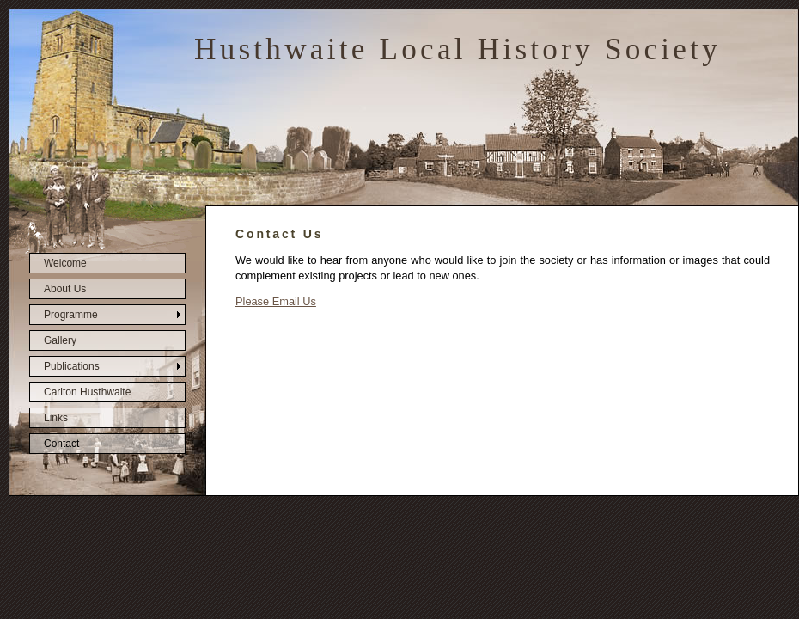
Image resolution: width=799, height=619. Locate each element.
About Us (65, 289)
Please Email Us (275, 301)
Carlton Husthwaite (87, 392)
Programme (71, 315)
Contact (61, 444)
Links (56, 418)
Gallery (60, 340)
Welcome (65, 263)
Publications (72, 366)
